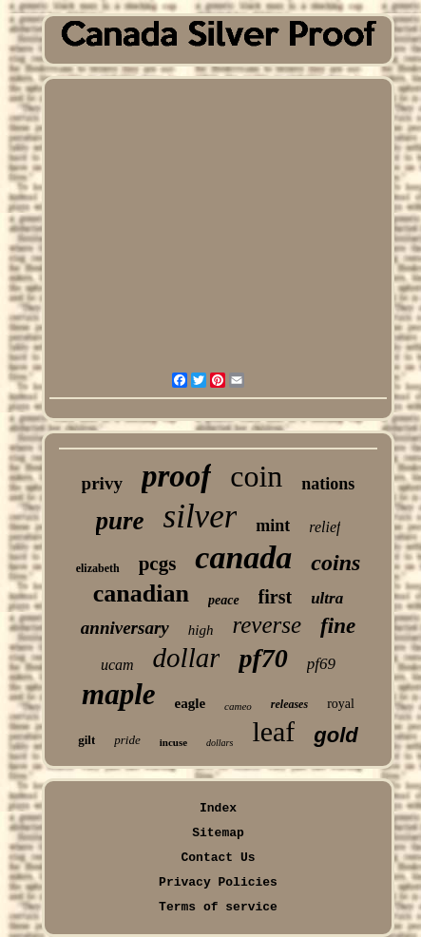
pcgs (158, 563)
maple (119, 694)
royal (340, 704)
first (275, 596)
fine (337, 626)
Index (218, 808)
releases (289, 704)
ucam (117, 665)
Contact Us (218, 858)
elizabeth (98, 568)
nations (327, 483)
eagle (190, 703)
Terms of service (218, 907)
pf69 (321, 664)
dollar (186, 657)
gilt (86, 740)
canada (243, 557)
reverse (266, 625)
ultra (327, 598)
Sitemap (218, 833)
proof (176, 476)
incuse (173, 742)
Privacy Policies (218, 882)
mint (273, 525)
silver (200, 516)
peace (223, 600)
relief (324, 527)
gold (335, 735)
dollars (219, 742)
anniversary (125, 628)
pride (127, 740)
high (201, 630)
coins (335, 562)
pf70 (263, 658)
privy (102, 483)
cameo (238, 706)
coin (256, 476)
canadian (141, 593)
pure (120, 521)
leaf (273, 731)
